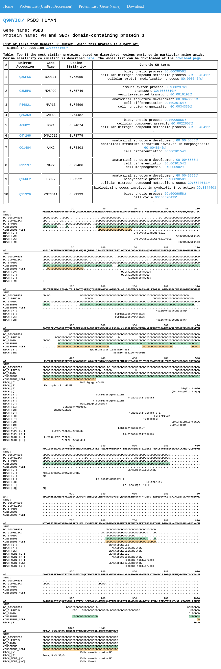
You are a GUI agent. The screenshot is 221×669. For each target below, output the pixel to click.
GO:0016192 (181, 94)
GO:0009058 (175, 71)
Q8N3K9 (25, 115)
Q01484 (25, 148)
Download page (188, 58)
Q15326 (25, 194)
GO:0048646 (155, 148)
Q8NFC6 (25, 77)
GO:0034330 (181, 107)
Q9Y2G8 (25, 136)
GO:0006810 (165, 91)
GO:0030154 (175, 103)
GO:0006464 (192, 79)
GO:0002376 (176, 87)
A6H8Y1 (25, 125)
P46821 (25, 105)
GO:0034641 (199, 75)
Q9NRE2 (25, 179)
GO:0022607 (182, 123)
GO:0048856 (187, 99)
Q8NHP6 (25, 91)
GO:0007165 (57, 48)
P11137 (25, 165)
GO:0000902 (173, 167)
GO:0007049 (166, 197)
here (90, 58)
